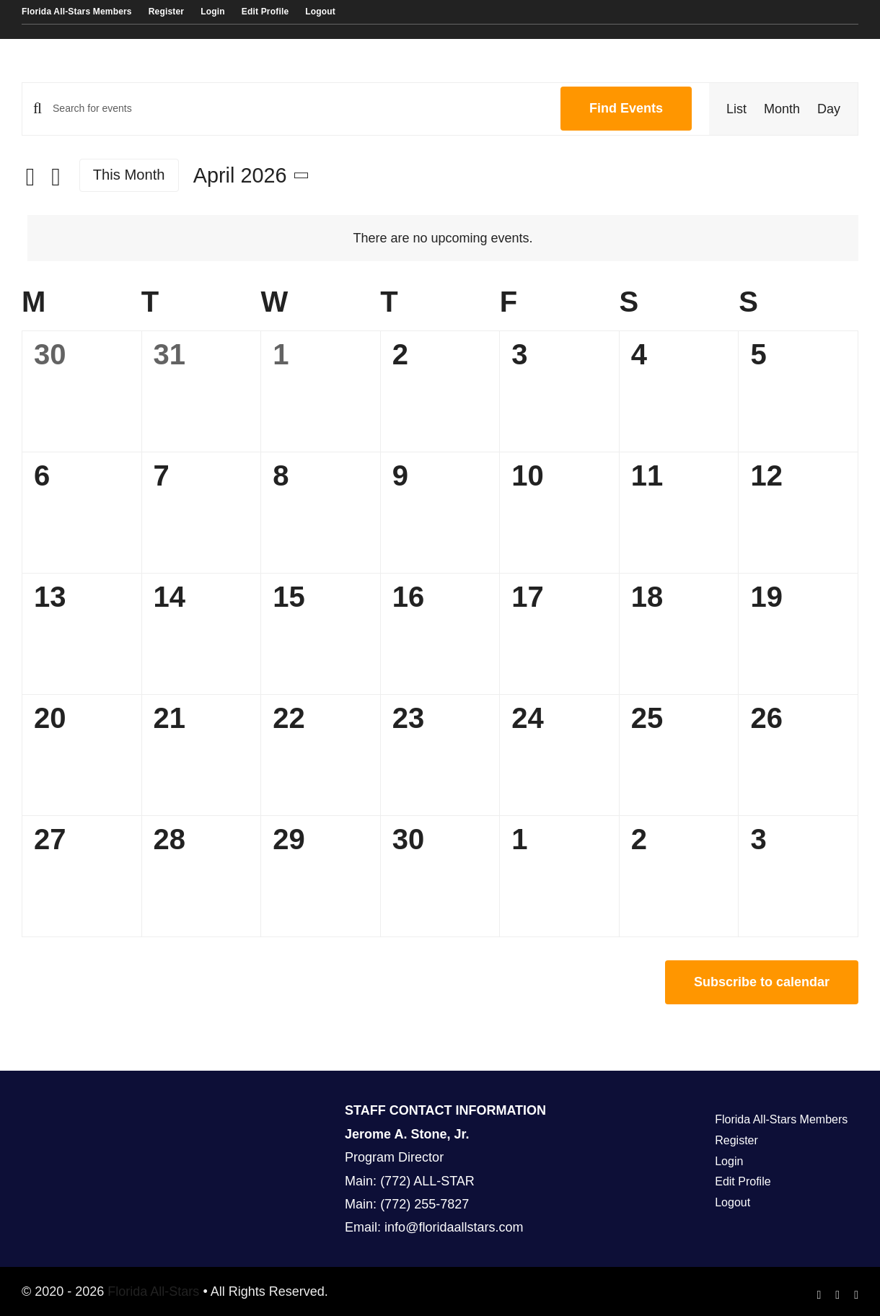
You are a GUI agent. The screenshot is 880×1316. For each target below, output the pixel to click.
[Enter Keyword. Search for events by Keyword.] (298, 108)
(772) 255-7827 (424, 1204)
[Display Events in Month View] (782, 109)
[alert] (442, 238)
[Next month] (56, 176)
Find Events (626, 108)
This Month (129, 175)
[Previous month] (30, 176)
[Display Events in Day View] (828, 109)
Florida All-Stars (151, 1291)
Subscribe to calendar (762, 982)
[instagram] (837, 1295)
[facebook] (819, 1295)
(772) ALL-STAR (427, 1181)
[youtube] (856, 1295)
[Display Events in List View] (736, 109)
